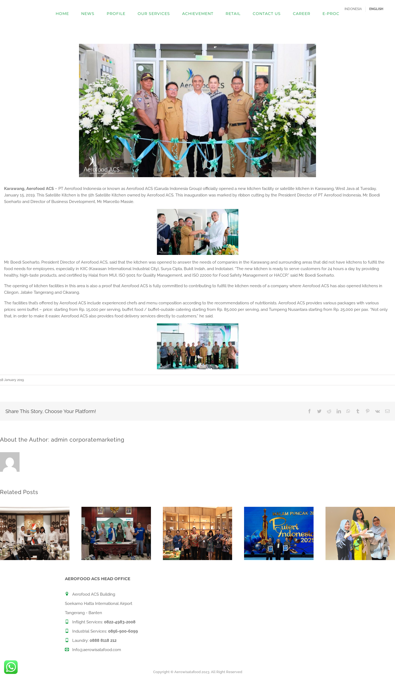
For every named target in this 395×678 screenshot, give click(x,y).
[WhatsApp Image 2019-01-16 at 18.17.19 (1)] (197, 110)
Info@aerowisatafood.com (96, 649)
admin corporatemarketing (87, 439)
